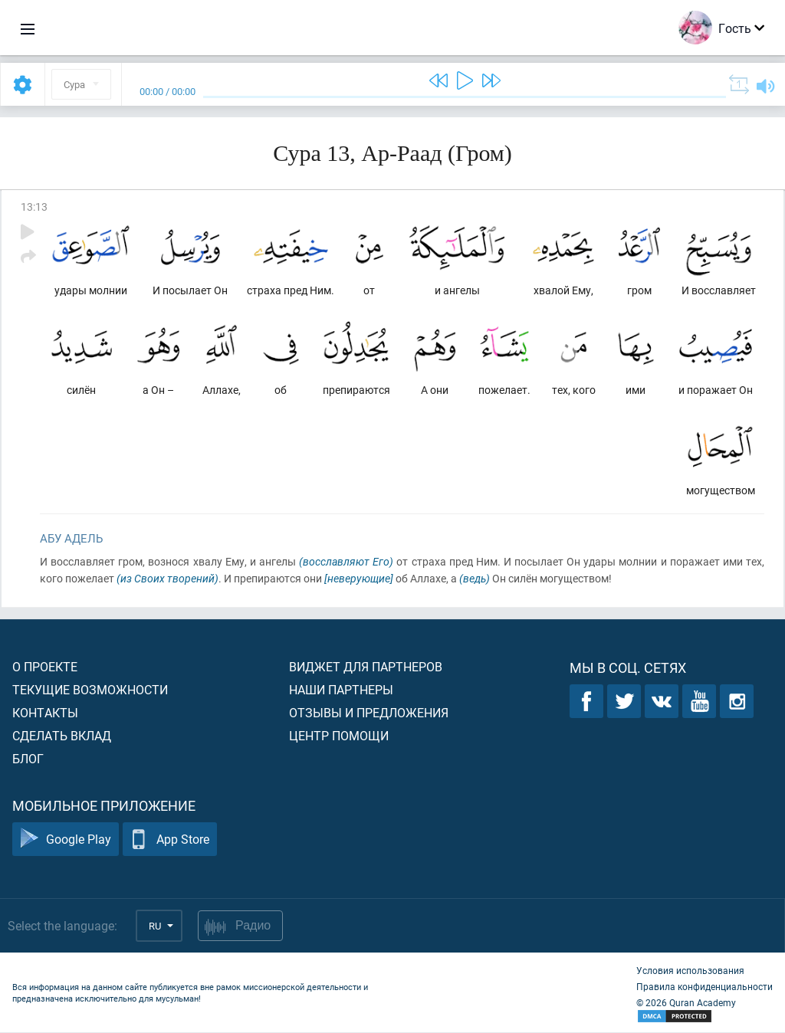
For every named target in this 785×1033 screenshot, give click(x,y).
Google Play (65, 840)
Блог (28, 759)
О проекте (44, 667)
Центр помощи (339, 736)
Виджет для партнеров (365, 667)
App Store (169, 840)
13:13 (34, 206)
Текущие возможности (90, 690)
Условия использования (690, 971)
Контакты (45, 713)
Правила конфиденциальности (704, 987)
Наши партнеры (341, 690)
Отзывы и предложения (368, 713)
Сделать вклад (61, 736)
